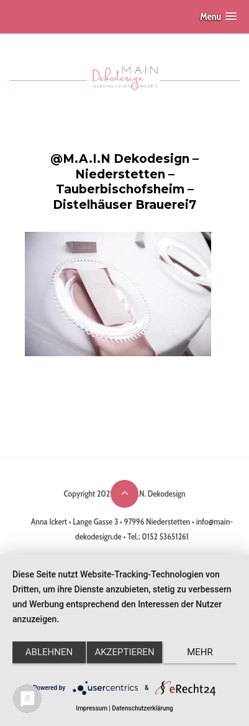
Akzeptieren (124, 652)
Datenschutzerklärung (142, 708)
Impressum (91, 708)
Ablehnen (49, 652)
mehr (200, 652)
